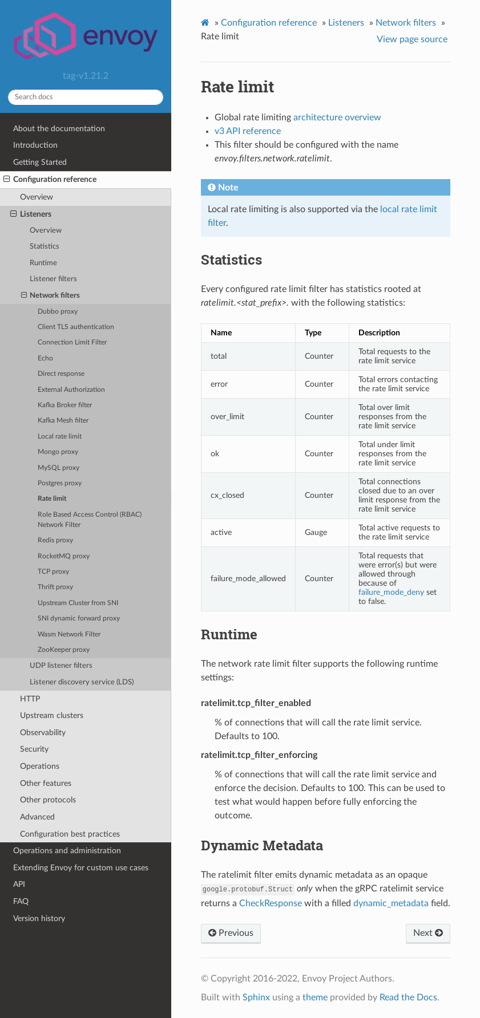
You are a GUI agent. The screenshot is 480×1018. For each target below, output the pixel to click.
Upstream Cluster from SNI (78, 603)
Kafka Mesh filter (63, 420)
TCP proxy (53, 572)
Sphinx (256, 997)
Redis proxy (55, 540)
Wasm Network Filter (69, 634)
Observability (43, 732)
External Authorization (71, 390)
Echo (45, 358)
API (19, 884)
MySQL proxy (58, 468)
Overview (36, 197)
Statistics (44, 246)
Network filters (50, 296)
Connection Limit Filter (72, 342)
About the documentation (59, 128)
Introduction (35, 145)
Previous (230, 933)
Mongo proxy (58, 452)
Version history (39, 918)
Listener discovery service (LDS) (82, 682)
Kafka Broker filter (65, 405)
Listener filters (53, 279)
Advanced (37, 817)
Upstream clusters (51, 715)
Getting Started (40, 162)
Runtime (43, 263)
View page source (412, 39)
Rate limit (52, 499)
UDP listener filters (61, 666)
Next (428, 933)
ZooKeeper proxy (64, 650)
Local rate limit (60, 436)
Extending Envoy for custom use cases (80, 867)
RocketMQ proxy (64, 556)
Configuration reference (49, 180)
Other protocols (48, 800)
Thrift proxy (55, 587)
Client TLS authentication (76, 327)
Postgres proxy (60, 483)
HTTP (30, 699)
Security (34, 749)
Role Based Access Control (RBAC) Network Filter (90, 520)
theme (315, 997)
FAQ (21, 901)
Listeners (30, 214)
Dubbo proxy (58, 312)
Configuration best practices (70, 834)
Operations (39, 766)
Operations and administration (67, 850)
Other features (45, 783)
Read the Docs (408, 997)
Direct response (61, 374)
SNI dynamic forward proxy (79, 618)
